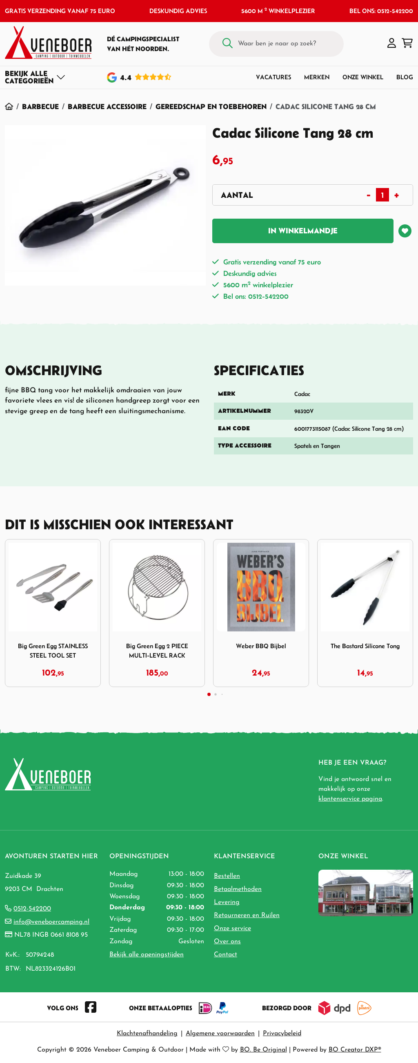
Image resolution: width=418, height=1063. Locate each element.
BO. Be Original (263, 1050)
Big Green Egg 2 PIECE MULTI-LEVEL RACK (157, 650)
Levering (227, 902)
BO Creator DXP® (355, 1050)
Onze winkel (362, 77)
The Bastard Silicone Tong (365, 645)
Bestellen (227, 876)
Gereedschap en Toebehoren (211, 106)
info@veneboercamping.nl (51, 922)
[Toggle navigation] (35, 77)
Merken (316, 77)
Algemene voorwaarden (220, 1033)
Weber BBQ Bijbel (261, 645)
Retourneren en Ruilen (247, 915)
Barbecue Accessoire (107, 106)
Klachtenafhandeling (147, 1033)
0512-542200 (32, 909)
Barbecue (40, 106)
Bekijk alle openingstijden (146, 954)
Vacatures (273, 77)
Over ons (227, 941)
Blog (404, 77)
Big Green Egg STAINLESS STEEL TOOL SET (53, 650)
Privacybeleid (282, 1033)
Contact (225, 954)
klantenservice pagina (350, 799)
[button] (391, 43)
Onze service (232, 928)
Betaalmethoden (238, 889)
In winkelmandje (303, 230)
